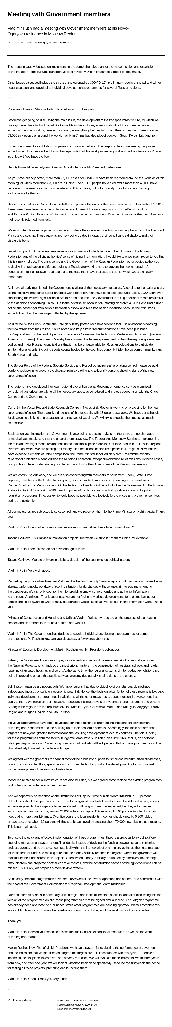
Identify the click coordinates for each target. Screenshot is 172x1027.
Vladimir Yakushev (89, 618)
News (83, 1000)
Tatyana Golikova (51, 167)
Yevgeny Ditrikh (84, 72)
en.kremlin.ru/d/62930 (79, 1008)
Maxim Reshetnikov (69, 649)
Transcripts (92, 1000)
